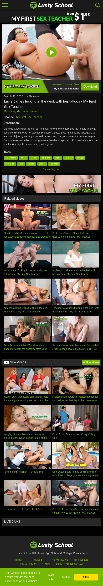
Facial (21, 164)
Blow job (80, 158)
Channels (36, 560)
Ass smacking (10, 158)
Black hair (69, 158)
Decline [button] (65, 577)
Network (81, 560)
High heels (54, 164)
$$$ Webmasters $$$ (34, 564)
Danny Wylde (12, 111)
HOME (19, 560)
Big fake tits (46, 158)
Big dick (34, 158)
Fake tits (31, 164)
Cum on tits (9, 164)
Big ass (23, 158)
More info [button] (51, 577)
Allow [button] (86, 577)
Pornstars (59, 560)
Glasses (42, 164)
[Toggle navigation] (5, 5)
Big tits (57, 158)
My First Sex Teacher (29, 117)
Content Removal (70, 564)
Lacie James (29, 111)
